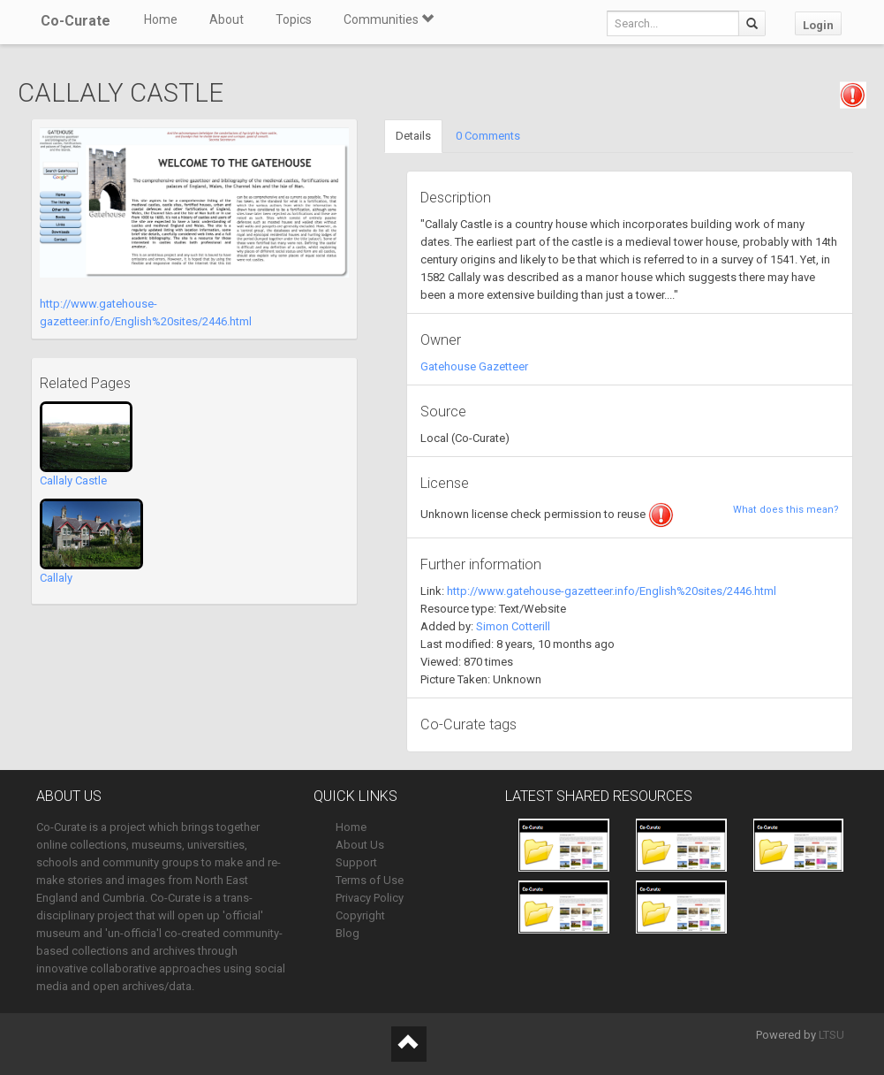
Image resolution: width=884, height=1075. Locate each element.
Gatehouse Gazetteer (474, 366)
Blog (347, 933)
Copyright (360, 915)
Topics (294, 19)
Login (818, 25)
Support (356, 862)
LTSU (831, 1034)
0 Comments (488, 135)
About (226, 19)
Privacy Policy (370, 897)
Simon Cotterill (513, 626)
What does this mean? (786, 509)
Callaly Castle (73, 480)
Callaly (56, 577)
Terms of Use (370, 880)
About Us (360, 844)
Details (413, 135)
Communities (389, 19)
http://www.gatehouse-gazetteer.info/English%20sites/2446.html (611, 591)
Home (161, 19)
